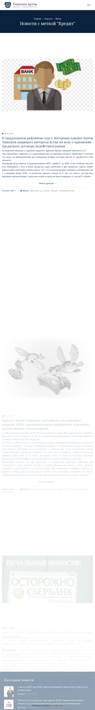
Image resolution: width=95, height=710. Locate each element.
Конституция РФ (47, 534)
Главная (37, 19)
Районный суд (36, 191)
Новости (48, 19)
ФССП (68, 534)
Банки (47, 191)
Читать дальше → (47, 183)
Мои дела (8, 133)
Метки (58, 19)
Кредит (54, 191)
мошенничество (67, 191)
